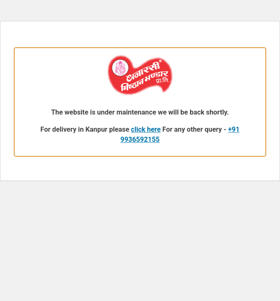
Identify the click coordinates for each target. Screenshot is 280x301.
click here (146, 129)
